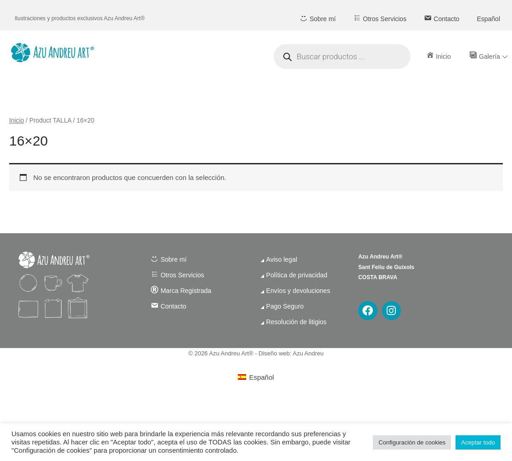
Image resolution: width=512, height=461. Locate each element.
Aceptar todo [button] (478, 442)
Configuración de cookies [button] (411, 442)
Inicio (16, 120)
